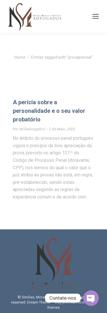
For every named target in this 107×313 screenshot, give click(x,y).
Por (29, 129)
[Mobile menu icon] (95, 16)
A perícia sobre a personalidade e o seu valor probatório (49, 111)
